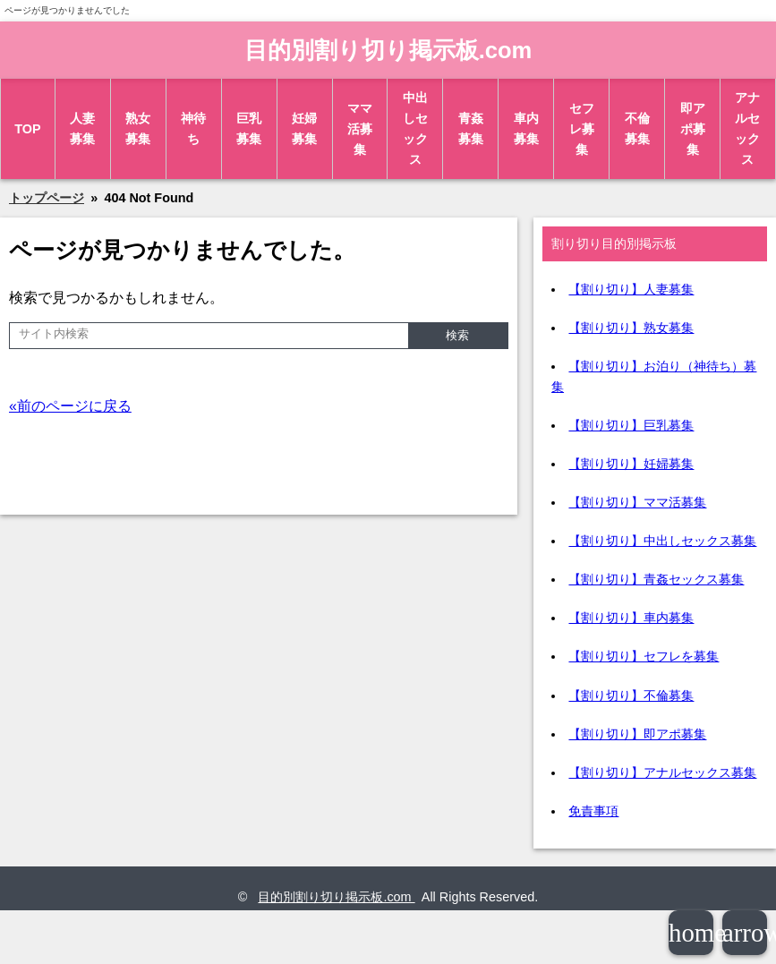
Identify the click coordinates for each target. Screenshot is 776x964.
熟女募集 (137, 128)
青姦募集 (470, 128)
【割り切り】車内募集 (631, 617)
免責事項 (593, 811)
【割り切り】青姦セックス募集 (656, 579)
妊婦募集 (304, 128)
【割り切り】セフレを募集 (643, 656)
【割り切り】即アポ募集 (637, 734)
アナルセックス (747, 128)
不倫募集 (637, 128)
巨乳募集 (248, 128)
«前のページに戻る (70, 406)
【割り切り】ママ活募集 (637, 502)
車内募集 (526, 128)
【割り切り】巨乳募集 (631, 425)
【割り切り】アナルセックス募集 (662, 772)
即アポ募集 (692, 129)
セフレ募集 (581, 129)
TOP (27, 129)
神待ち (193, 128)
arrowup (744, 932)
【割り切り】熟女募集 (631, 327)
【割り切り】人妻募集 (631, 289)
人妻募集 (82, 128)
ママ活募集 (359, 129)
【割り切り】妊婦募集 (631, 463)
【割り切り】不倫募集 (631, 695)
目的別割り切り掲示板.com (388, 50)
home (691, 932)
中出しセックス (415, 128)
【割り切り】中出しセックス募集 (662, 540)
